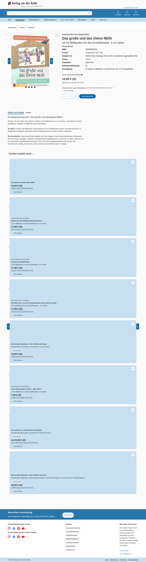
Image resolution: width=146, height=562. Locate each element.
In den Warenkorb (87, 96)
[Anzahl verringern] (65, 96)
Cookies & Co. (70, 550)
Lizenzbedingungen (72, 531)
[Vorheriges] (9, 61)
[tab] (16, 112)
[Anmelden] (118, 13)
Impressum (123, 560)
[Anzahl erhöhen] (75, 96)
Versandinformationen (73, 528)
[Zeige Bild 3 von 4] (32, 87)
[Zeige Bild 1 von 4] (26, 87)
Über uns (103, 20)
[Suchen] (89, 13)
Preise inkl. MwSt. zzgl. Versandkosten (74, 88)
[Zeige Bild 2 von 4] (29, 87)
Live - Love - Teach (67, 20)
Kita (9, 20)
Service (69, 524)
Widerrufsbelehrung (72, 539)
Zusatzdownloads (71, 535)
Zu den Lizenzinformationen (72, 74)
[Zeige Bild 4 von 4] (34, 87)
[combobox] (47, 13)
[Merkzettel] (127, 13)
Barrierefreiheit (133, 560)
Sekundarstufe (34, 20)
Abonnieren (68, 515)
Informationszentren (72, 542)
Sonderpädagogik (50, 20)
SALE (93, 20)
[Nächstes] (51, 61)
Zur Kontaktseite (126, 554)
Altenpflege (82, 20)
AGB (106, 560)
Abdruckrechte (70, 546)
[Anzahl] (70, 96)
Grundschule (20, 20)
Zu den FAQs (125, 551)
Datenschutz (114, 560)
